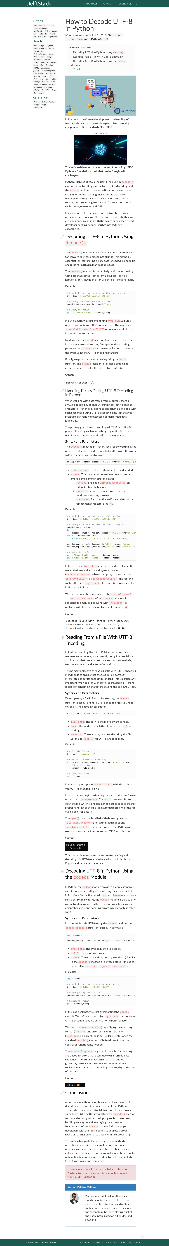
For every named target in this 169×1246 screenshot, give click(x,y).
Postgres (48, 87)
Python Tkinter (40, 48)
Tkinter (51, 25)
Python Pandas (40, 54)
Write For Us (97, 1242)
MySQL (52, 84)
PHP (35, 79)
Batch (51, 48)
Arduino (43, 84)
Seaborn (44, 62)
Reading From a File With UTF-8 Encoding (98, 56)
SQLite (36, 90)
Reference (124, 3)
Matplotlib (43, 34)
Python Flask (39, 57)
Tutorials (90, 3)
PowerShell (38, 51)
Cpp (51, 65)
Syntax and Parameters (82, 441)
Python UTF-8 (99, 38)
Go (47, 79)
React (45, 76)
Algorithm (52, 36)
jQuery (36, 70)
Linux (36, 65)
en (138, 3)
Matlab (53, 62)
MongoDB (38, 87)
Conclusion (79, 69)
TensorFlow (38, 73)
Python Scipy (39, 46)
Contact (138, 1242)
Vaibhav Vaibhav (78, 34)
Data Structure (40, 36)
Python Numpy (50, 31)
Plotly (36, 62)
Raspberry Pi (39, 93)
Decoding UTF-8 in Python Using (99, 52)
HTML (36, 68)
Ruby (36, 84)
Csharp (45, 82)
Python (50, 46)
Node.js (37, 82)
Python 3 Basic (40, 25)
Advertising (126, 1242)
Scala (54, 90)
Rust (53, 82)
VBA (47, 90)
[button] (100, 149)
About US (84, 1242)
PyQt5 (52, 34)
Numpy (51, 54)
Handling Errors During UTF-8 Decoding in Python (99, 392)
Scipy (44, 104)
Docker (47, 59)
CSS (51, 76)
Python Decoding (77, 38)
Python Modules (40, 28)
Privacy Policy (112, 1242)
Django (49, 57)
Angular (37, 76)
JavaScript (38, 31)
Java (41, 79)
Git (35, 34)
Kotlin (53, 79)
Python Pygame (48, 70)
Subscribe (89, 1176)
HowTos (107, 3)
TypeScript (50, 73)
